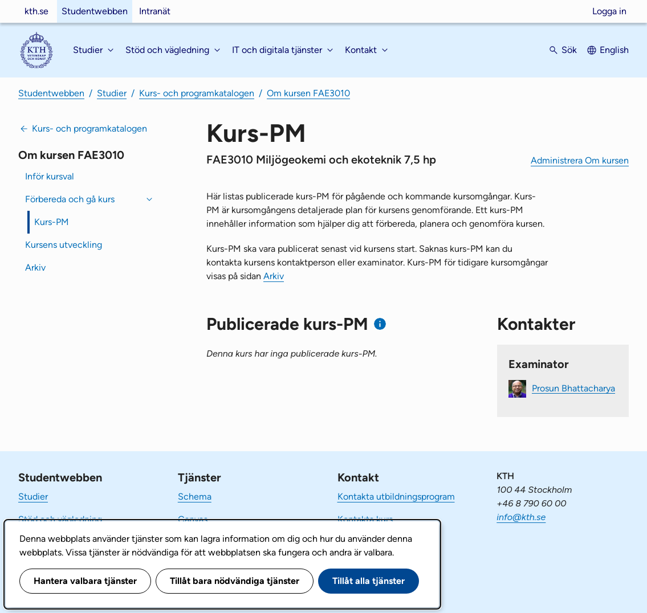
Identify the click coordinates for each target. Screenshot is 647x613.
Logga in (609, 11)
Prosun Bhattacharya (573, 387)
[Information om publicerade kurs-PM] (380, 324)
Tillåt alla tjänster (368, 580)
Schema (194, 496)
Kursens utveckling (63, 244)
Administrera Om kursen (580, 160)
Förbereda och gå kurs (70, 199)
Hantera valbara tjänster (85, 580)
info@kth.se (521, 517)
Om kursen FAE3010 (308, 93)
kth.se (36, 11)
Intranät (154, 11)
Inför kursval (49, 176)
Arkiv (35, 267)
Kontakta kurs (365, 519)
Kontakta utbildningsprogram (396, 496)
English (614, 49)
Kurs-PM (51, 221)
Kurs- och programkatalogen (196, 93)
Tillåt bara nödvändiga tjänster (234, 580)
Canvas (192, 519)
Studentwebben (95, 11)
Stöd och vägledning (60, 519)
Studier (112, 93)
